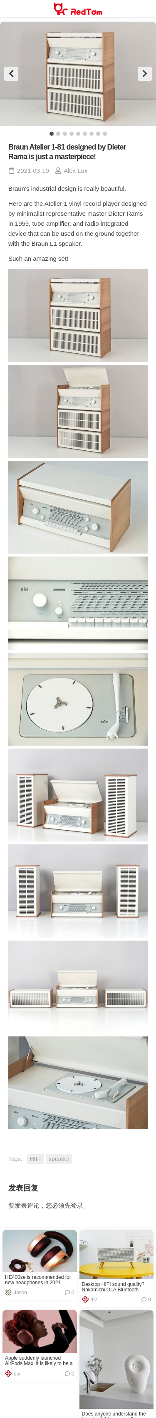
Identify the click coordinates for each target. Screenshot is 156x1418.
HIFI (35, 1159)
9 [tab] (105, 134)
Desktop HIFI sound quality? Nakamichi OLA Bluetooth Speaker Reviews (113, 1287)
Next (145, 74)
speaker (59, 1159)
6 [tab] (85, 134)
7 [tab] (91, 134)
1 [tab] (52, 134)
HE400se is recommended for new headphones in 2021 (38, 1280)
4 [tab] (71, 134)
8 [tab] (98, 134)
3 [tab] (65, 134)
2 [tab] (58, 134)
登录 (77, 1205)
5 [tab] (78, 134)
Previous (11, 74)
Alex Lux (76, 170)
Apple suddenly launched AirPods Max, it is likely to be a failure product (39, 1361)
